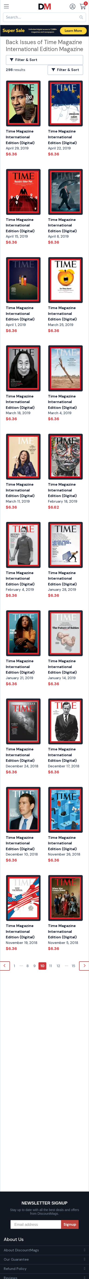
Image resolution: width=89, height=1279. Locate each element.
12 (58, 965)
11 (50, 965)
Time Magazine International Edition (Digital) (20, 137)
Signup (70, 1224)
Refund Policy (15, 1268)
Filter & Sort (23, 60)
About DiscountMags (21, 1250)
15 (73, 965)
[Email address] (35, 1224)
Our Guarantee (16, 1259)
